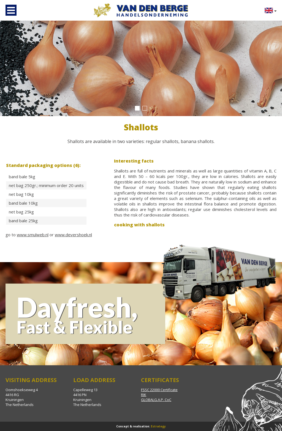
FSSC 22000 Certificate (159, 389)
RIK (143, 394)
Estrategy (158, 426)
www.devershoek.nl (73, 234)
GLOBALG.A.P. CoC (156, 399)
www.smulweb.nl (32, 234)
